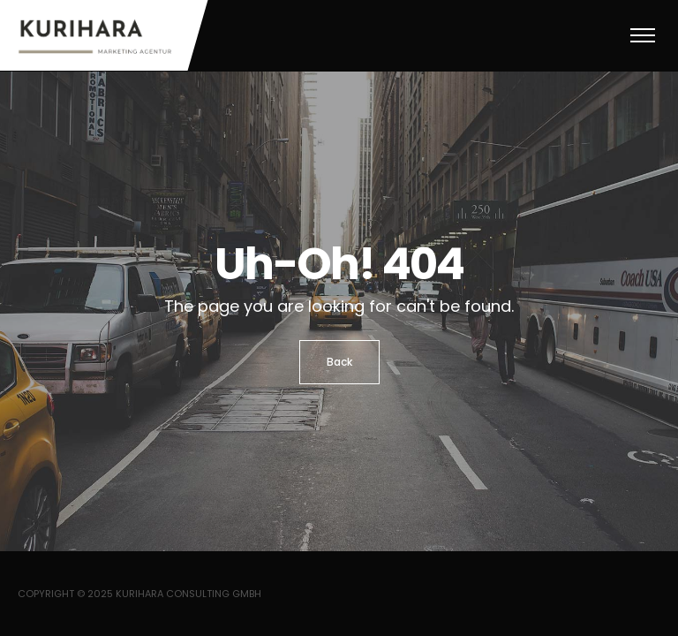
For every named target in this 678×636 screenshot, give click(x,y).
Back (339, 361)
